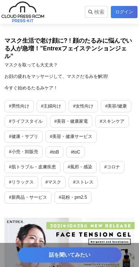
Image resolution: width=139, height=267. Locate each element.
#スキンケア (112, 121)
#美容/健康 (116, 106)
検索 (96, 12)
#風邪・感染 (80, 166)
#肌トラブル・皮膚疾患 (32, 166)
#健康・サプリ (23, 136)
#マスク (54, 182)
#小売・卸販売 (23, 151)
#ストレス (83, 182)
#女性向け (83, 106)
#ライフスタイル (26, 121)
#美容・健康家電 (71, 121)
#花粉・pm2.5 (73, 197)
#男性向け (19, 106)
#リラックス (21, 182)
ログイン (124, 11)
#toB (54, 152)
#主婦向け (51, 106)
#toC (75, 152)
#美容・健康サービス (71, 136)
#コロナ (112, 166)
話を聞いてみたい (69, 255)
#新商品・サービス (28, 197)
